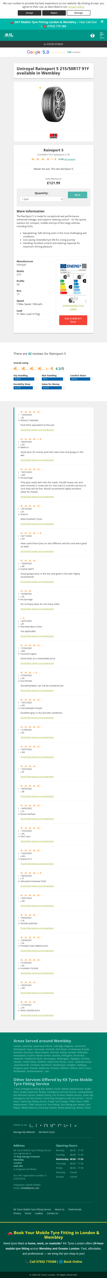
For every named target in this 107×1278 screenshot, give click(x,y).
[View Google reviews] (53, 52)
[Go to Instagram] (38, 1125)
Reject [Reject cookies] (54, 12)
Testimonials (75, 1209)
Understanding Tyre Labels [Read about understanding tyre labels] (73, 307)
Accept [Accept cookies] (29, 12)
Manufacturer (25, 261)
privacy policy (76, 6)
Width (20, 271)
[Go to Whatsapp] (59, 1125)
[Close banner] (103, 21)
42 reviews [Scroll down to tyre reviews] (70, 159)
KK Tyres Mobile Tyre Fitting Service (32, 1209)
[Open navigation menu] (102, 35)
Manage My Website (24, 1132)
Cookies (39, 1213)
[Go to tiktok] (73, 1125)
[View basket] (92, 35)
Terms (28, 1213)
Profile (20, 280)
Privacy (17, 1213)
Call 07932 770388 (43, 1261)
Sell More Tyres (47, 1132)
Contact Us (52, 1213)
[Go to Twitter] (46, 1125)
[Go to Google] (52, 1125)
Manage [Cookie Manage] (78, 12)
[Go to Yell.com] (66, 1125)
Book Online (73, 1261)
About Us (59, 1209)
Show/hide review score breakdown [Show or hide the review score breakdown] (37, 430)
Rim (19, 290)
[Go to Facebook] (31, 1125)
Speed (20, 300)
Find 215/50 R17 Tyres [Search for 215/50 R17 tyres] (73, 320)
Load (19, 310)
